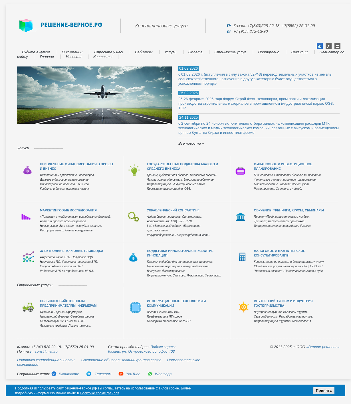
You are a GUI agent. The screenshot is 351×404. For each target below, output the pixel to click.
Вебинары (144, 52)
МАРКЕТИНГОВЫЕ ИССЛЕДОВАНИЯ (68, 210)
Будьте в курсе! (36, 52)
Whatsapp (159, 374)
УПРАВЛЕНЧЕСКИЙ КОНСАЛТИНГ (173, 210)
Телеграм (98, 374)
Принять (324, 390)
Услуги (170, 52)
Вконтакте (65, 374)
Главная (47, 56)
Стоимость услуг (230, 52)
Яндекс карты (162, 347)
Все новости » (191, 143)
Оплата (195, 52)
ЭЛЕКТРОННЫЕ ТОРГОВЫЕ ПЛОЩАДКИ (71, 250)
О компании (72, 52)
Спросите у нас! (108, 52)
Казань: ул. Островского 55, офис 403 (141, 351)
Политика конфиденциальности (45, 360)
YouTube (129, 374)
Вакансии (299, 52)
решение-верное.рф (80, 388)
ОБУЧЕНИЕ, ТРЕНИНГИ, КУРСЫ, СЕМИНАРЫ (289, 210)
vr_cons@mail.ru (44, 351)
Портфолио (268, 52)
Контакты (102, 56)
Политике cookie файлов (99, 393)
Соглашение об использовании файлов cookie (121, 360)
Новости (73, 56)
